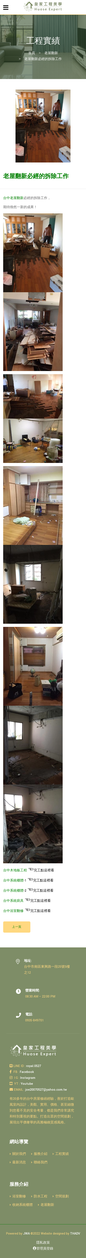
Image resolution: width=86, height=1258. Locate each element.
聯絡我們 (39, 1162)
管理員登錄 (43, 1248)
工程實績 (60, 1154)
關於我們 (18, 1154)
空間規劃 (60, 1196)
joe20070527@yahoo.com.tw (45, 1089)
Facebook (26, 1072)
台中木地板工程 (15, 870)
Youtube (26, 1084)
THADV (75, 1233)
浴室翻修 (18, 1196)
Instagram (27, 1078)
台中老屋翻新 (13, 198)
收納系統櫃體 (21, 1205)
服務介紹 (39, 1154)
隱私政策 (43, 1242)
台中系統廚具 (13, 901)
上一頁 (16, 927)
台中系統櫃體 (13, 880)
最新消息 (18, 1162)
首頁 (31, 53)
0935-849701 (34, 1020)
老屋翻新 (51, 53)
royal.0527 (33, 1066)
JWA (26, 1233)
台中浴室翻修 (13, 911)
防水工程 (39, 1196)
